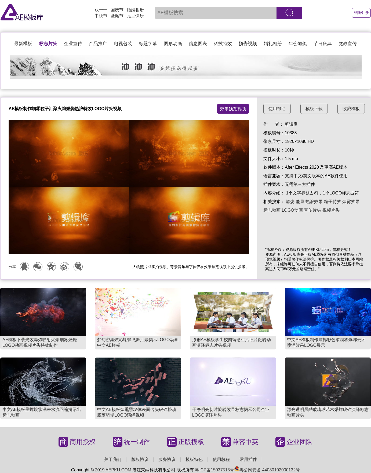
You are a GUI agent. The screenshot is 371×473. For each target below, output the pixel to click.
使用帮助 (277, 108)
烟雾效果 (350, 201)
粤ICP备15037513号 (214, 470)
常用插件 (248, 459)
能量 (300, 201)
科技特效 (223, 43)
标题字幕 (148, 43)
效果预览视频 (233, 108)
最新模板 (23, 43)
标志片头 (48, 43)
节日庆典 (323, 43)
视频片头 (331, 210)
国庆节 (117, 10)
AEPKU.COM (118, 470)
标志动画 (272, 210)
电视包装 (123, 43)
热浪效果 (314, 201)
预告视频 (248, 43)
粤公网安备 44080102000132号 (267, 470)
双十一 (100, 10)
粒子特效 (332, 201)
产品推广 (98, 43)
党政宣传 (348, 43)
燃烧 (290, 201)
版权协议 (139, 459)
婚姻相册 (135, 10)
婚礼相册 (273, 43)
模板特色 (194, 459)
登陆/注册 (361, 13)
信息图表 (198, 43)
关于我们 (112, 459)
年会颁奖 (298, 43)
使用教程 (221, 459)
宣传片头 (312, 210)
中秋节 (100, 15)
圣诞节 (117, 15)
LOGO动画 (292, 210)
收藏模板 (351, 108)
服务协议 (167, 459)
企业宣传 (73, 43)
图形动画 (173, 43)
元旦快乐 (135, 15)
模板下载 (314, 108)
